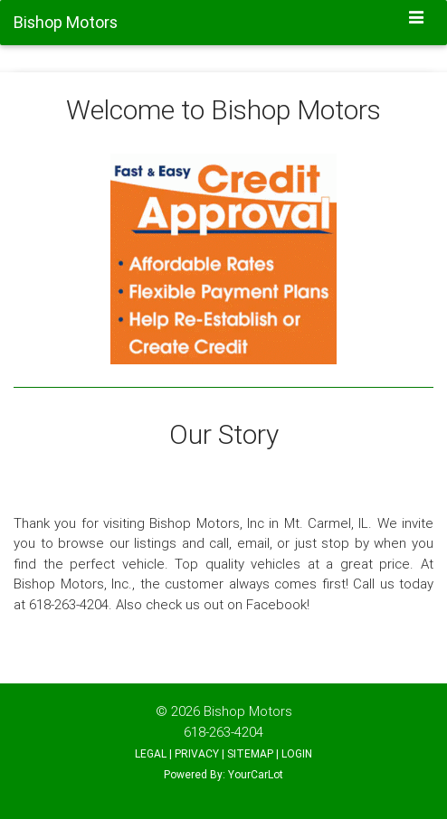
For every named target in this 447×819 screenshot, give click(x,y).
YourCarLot (255, 774)
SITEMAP (250, 753)
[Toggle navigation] (416, 19)
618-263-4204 (223, 731)
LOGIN (296, 753)
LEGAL (150, 753)
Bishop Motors (248, 711)
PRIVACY (197, 753)
